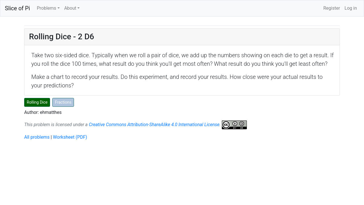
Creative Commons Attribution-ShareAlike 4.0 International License (154, 124)
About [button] (70, 8)
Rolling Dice (37, 102)
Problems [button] (46, 8)
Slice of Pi (17, 8)
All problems (36, 137)
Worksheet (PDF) (70, 137)
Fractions (63, 102)
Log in (351, 8)
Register (331, 8)
